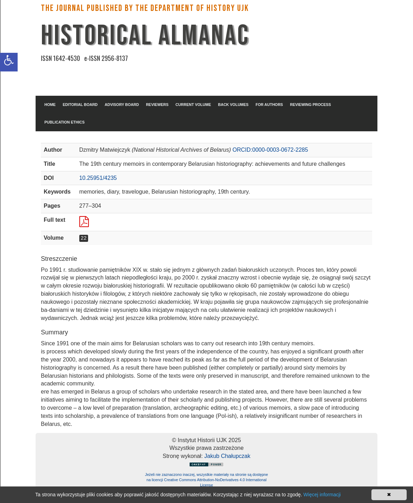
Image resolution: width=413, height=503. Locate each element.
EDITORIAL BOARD (80, 104)
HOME (50, 104)
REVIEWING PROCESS (310, 104)
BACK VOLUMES (233, 104)
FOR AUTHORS (269, 104)
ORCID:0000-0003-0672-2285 (270, 150)
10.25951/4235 (98, 178)
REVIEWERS (157, 104)
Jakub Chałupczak (227, 456)
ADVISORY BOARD (122, 104)
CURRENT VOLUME (193, 104)
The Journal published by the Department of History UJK (145, 8)
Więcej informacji (322, 494)
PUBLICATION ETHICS (64, 122)
